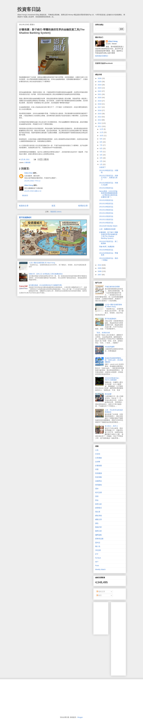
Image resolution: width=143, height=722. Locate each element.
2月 (101, 161)
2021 (100, 94)
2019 (100, 101)
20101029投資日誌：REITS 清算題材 (112, 379)
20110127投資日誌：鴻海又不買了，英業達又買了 (108, 177)
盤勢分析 (98, 531)
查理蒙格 (98, 485)
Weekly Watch (100, 569)
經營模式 (98, 508)
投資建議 (98, 473)
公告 (96, 450)
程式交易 (98, 492)
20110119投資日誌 (106, 203)
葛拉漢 (97, 512)
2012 (100, 123)
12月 (102, 129)
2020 (100, 97)
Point (97, 565)
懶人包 (97, 546)
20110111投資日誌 (106, 219)
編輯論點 (98, 535)
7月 (101, 145)
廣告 (96, 523)
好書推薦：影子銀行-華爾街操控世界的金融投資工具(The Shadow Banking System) (108, 235)
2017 (100, 107)
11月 (102, 132)
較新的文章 (23, 206)
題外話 (97, 542)
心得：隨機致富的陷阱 (107, 229)
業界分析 (98, 504)
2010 (100, 265)
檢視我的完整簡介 (101, 56)
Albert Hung (28, 185)
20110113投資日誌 (106, 213)
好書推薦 (27, 162)
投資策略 (98, 477)
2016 (100, 110)
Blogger (80, 717)
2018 (100, 104)
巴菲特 (97, 454)
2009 (100, 268)
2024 (100, 85)
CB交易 (98, 550)
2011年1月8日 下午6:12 (32, 181)
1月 (101, 164)
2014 (100, 117)
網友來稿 (98, 516)
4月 (101, 155)
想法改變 (108, 394)
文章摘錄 (98, 458)
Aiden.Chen (28, 173)
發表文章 (101, 591)
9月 (101, 139)
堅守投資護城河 (25, 217)
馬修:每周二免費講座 (106, 247)
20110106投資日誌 (106, 250)
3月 (101, 158)
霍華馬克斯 (99, 539)
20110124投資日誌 (106, 188)
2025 (100, 82)
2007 (100, 275)
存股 (96, 469)
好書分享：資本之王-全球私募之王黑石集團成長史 (46, 274)
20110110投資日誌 (106, 223)
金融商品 (98, 481)
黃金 (96, 500)
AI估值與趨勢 (110, 347)
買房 (96, 496)
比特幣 (97, 462)
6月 (101, 148)
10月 (102, 135)
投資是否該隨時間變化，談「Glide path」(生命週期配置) (114, 360)
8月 (101, 142)
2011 (100, 126)
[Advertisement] (128, 638)
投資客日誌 (29, 9)
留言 (99, 595)
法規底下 (102, 167)
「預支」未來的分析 (102, 333)
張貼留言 (25, 195)
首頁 (53, 206)
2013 (100, 120)
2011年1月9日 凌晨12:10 (32, 191)
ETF (96, 554)
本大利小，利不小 (111, 426)
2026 (100, 78)
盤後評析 (98, 527)
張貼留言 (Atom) (55, 212)
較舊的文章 (83, 206)
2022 (100, 91)
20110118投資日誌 (106, 207)
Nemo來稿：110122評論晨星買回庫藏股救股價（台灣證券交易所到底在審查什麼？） (108, 194)
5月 (101, 152)
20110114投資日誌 (106, 210)
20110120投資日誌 (106, 200)
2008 (100, 271)
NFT (96, 562)
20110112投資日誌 (106, 216)
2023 (100, 88)
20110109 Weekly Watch (108, 226)
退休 (96, 489)
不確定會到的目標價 (112, 287)
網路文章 (98, 519)
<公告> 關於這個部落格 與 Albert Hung (42, 263)
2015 (100, 114)
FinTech (98, 558)
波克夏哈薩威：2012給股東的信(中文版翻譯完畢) (45, 285)
